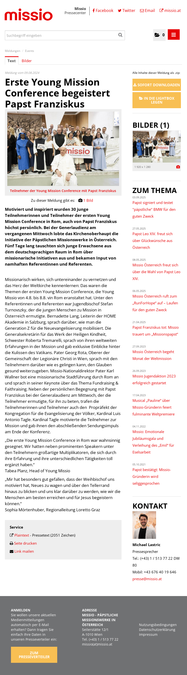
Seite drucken (25, 543)
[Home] (28, 15)
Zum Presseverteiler (34, 654)
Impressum (148, 634)
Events (29, 51)
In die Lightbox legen (156, 100)
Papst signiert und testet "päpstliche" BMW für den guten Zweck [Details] (154, 209)
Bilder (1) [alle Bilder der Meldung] (150, 125)
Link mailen (24, 551)
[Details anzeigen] (178, 167)
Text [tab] (12, 60)
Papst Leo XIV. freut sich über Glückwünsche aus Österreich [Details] (152, 240)
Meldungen (12, 51)
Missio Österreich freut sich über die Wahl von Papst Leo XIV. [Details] (156, 271)
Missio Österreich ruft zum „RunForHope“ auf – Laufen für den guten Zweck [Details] (155, 303)
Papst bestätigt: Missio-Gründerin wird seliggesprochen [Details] (151, 476)
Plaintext (21, 535)
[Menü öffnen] (174, 34)
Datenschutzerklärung (157, 629)
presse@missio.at (147, 578)
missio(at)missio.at (97, 644)
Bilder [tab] (27, 60)
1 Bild (88, 200)
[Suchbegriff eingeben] (65, 35)
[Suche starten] (120, 34)
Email (147, 10)
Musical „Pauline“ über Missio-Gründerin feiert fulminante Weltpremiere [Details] (153, 407)
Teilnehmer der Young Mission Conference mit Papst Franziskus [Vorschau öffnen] (63, 190)
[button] (159, 35)
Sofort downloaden (156, 84)
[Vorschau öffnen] (63, 149)
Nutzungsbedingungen (158, 624)
